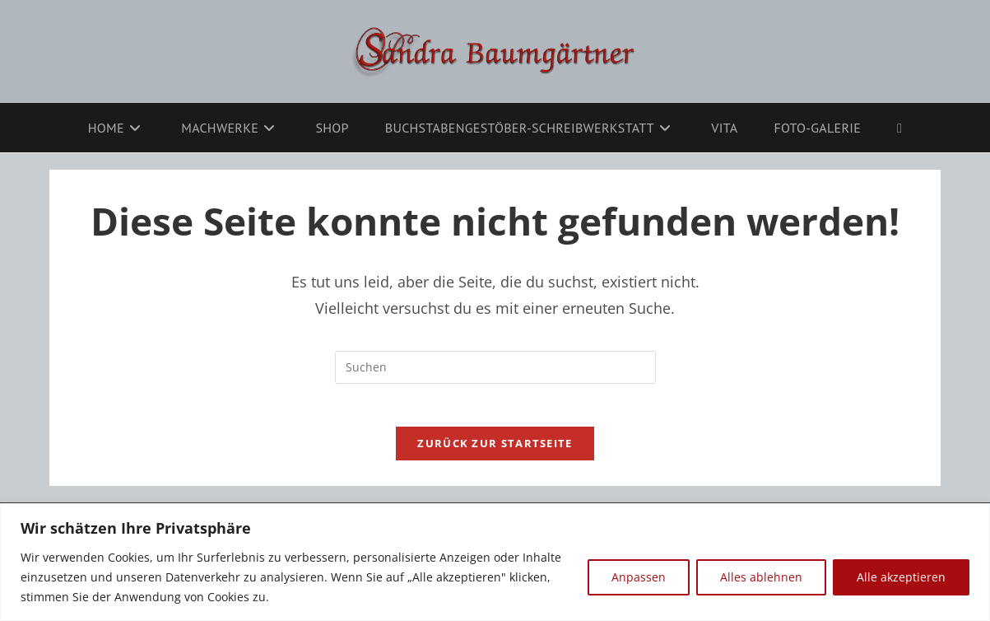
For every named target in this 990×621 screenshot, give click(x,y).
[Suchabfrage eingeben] (495, 367)
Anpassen (638, 577)
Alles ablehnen (761, 577)
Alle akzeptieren (901, 577)
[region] (495, 562)
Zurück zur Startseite (494, 450)
